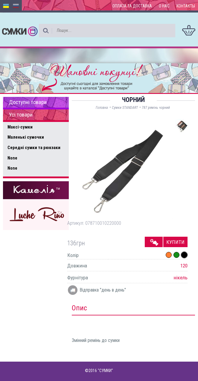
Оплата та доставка (132, 6)
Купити (175, 242)
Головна (102, 108)
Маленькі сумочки (25, 137)
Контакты (185, 6)
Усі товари (21, 114)
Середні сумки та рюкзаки (33, 147)
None (12, 158)
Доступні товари (28, 102)
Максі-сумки (20, 127)
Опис (79, 308)
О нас (164, 6)
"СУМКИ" (105, 370)
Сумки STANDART (125, 108)
